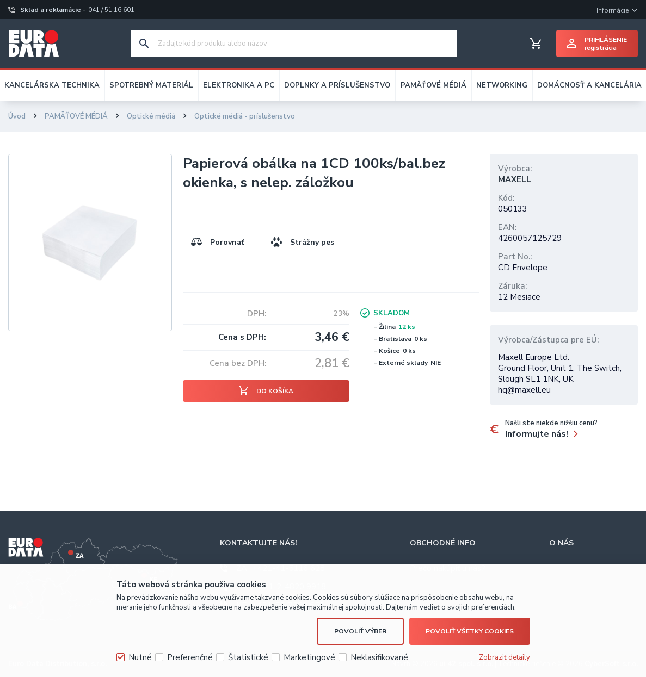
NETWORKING (501, 85)
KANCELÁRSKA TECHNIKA (52, 85)
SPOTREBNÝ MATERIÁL (151, 85)
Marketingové (309, 657)
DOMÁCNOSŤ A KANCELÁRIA (589, 85)
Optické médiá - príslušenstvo (244, 116)
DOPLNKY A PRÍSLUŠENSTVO (337, 85)
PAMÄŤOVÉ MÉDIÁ (433, 85)
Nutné (140, 657)
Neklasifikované (379, 657)
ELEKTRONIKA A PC (238, 85)
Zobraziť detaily (504, 657)
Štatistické (248, 657)
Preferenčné (190, 657)
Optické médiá (151, 116)
